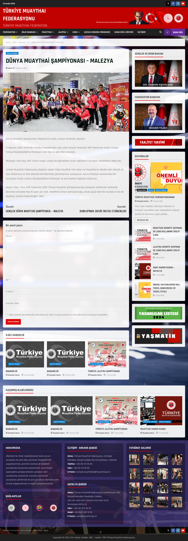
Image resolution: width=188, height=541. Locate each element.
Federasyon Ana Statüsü (11, 531)
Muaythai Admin (14, 375)
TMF (104, 537)
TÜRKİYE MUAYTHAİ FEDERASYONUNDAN (155, 197)
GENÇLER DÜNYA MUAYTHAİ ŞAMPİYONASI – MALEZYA (36, 208)
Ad (8, 279)
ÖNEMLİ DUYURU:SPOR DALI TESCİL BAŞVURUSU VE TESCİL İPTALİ (143, 290)
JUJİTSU (62, 32)
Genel (150, 190)
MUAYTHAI (47, 32)
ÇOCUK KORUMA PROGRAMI (97, 32)
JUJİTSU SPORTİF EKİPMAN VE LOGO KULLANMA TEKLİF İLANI (143, 252)
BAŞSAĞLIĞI (12, 371)
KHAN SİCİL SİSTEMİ (123, 32)
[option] (11, 508)
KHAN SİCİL (173, 32)
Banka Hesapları (26, 531)
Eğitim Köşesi (37, 531)
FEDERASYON (9, 32)
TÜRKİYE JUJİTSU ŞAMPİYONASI (104, 371)
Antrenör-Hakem (150, 422)
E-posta (10, 291)
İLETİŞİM (142, 32)
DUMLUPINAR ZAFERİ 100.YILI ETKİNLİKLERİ (96, 208)
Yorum (9, 236)
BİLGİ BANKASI (28, 32)
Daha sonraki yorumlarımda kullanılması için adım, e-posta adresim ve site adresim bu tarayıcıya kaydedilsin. (58, 314)
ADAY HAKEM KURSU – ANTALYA (143, 271)
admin (10, 68)
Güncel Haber (12, 53)
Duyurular (142, 190)
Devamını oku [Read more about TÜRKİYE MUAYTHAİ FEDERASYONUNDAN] (144, 219)
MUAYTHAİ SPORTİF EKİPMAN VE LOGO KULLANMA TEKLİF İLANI (143, 233)
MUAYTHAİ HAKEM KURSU (153, 429)
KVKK (75, 32)
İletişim (46, 531)
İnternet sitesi (12, 303)
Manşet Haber (110, 364)
